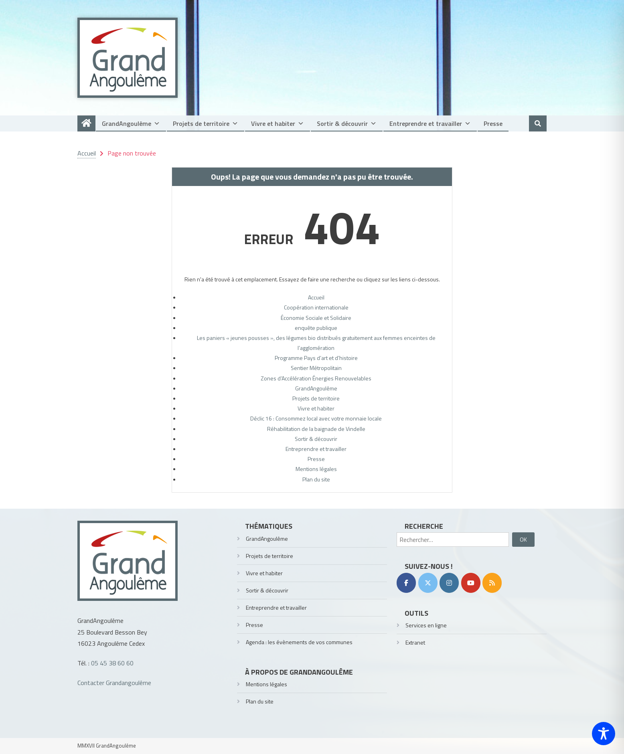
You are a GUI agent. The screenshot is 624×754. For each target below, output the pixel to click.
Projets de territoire (205, 123)
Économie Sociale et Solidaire (316, 317)
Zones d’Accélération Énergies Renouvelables (316, 378)
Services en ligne (426, 625)
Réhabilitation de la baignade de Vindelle (316, 429)
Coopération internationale (316, 307)
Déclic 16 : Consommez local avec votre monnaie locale (316, 418)
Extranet (415, 642)
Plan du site (316, 479)
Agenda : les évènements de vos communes (299, 642)
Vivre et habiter (277, 123)
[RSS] (492, 583)
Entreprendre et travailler (430, 123)
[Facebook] (406, 583)
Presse (493, 123)
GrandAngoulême (131, 123)
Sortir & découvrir (347, 123)
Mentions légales (316, 469)
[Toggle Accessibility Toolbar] (603, 733)
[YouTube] (470, 583)
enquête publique (316, 327)
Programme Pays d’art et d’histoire (316, 358)
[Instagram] (449, 583)
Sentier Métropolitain (316, 368)
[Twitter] (428, 583)
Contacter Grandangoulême (114, 682)
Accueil (316, 297)
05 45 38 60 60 (112, 663)
